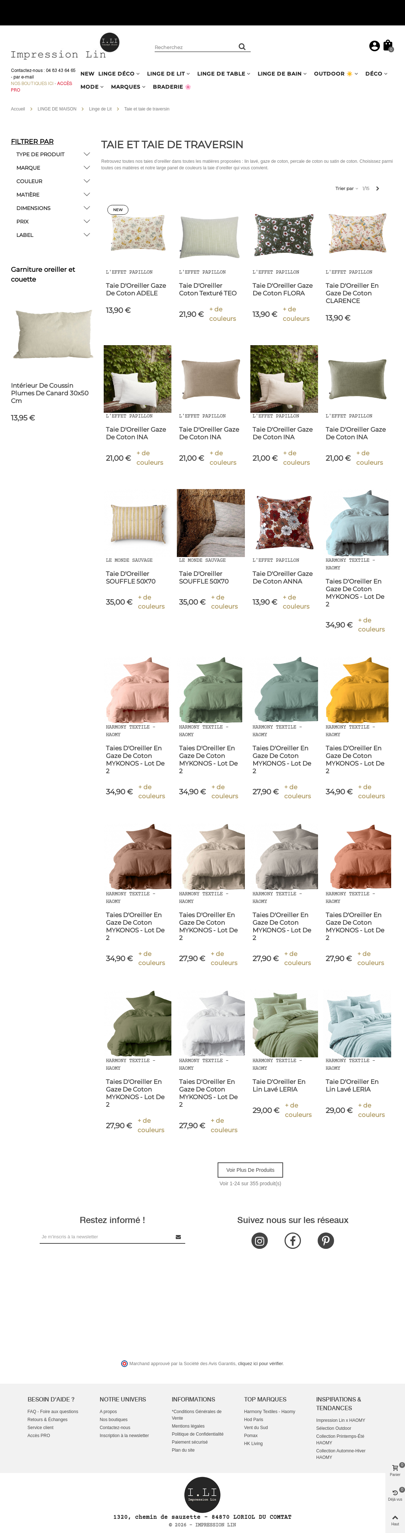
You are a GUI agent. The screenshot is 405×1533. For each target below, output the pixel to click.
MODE (89, 87)
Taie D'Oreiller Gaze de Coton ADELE (136, 289)
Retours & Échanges (48, 1419)
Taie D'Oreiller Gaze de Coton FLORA (283, 289)
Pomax (251, 1435)
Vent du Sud (256, 1427)
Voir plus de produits (250, 1170)
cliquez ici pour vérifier (260, 1363)
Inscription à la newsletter (124, 1435)
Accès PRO (39, 1435)
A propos (108, 1411)
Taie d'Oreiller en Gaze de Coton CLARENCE (352, 293)
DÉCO (373, 73)
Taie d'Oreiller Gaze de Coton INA (136, 433)
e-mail (27, 77)
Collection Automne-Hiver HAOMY (340, 1454)
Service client (40, 1427)
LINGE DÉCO (116, 73)
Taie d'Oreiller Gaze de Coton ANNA (283, 577)
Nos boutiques (114, 1419)
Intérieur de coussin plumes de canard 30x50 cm (49, 393)
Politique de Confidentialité (197, 1434)
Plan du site (183, 1450)
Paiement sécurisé (190, 1442)
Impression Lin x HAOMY (340, 1420)
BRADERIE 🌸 (172, 87)
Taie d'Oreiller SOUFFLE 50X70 (130, 577)
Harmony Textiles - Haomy (269, 1411)
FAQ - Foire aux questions (53, 1411)
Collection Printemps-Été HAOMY (340, 1439)
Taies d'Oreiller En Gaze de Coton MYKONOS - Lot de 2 (355, 593)
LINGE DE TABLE (221, 73)
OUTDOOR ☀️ (333, 73)
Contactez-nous (115, 1427)
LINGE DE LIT (166, 73)
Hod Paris (253, 1419)
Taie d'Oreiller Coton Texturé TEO (208, 289)
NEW (87, 73)
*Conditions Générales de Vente (197, 1415)
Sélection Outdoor (333, 1428)
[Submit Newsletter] (178, 1236)
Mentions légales (188, 1426)
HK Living (253, 1443)
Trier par (347, 188)
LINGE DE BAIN (280, 73)
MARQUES (125, 87)
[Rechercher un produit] (243, 46)
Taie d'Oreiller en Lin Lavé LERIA (279, 1085)
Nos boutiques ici (32, 83)
